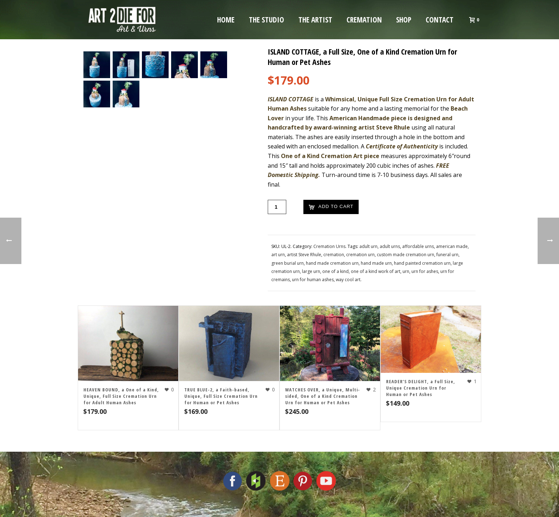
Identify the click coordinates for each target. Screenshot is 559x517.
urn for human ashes (313, 280)
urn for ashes (424, 271)
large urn (311, 271)
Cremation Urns (329, 246)
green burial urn (287, 263)
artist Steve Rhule (304, 255)
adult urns (390, 246)
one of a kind (335, 271)
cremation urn (360, 255)
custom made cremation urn (405, 255)
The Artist (315, 20)
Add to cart (331, 207)
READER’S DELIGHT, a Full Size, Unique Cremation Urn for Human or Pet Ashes (420, 387)
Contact (439, 20)
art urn (278, 255)
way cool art (348, 280)
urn (405, 271)
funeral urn (447, 255)
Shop (403, 20)
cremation (333, 255)
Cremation (364, 20)
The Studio (266, 20)
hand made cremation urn (332, 263)
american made (452, 246)
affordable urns (418, 246)
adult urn (368, 246)
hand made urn (376, 263)
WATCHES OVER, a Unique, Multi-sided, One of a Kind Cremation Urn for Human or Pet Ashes (322, 396)
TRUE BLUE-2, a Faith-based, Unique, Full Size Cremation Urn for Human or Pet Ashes (221, 396)
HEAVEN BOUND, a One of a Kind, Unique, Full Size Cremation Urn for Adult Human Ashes (121, 396)
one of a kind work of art (375, 271)
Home (226, 20)
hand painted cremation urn (422, 263)
